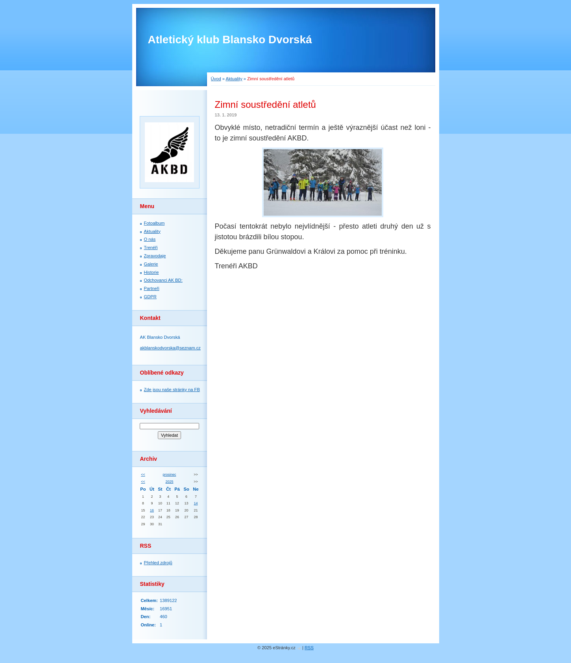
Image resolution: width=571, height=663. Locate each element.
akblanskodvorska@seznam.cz (170, 347)
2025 (170, 482)
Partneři (151, 288)
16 (152, 510)
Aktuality (233, 78)
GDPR (150, 296)
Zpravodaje (155, 255)
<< (143, 474)
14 (196, 503)
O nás (150, 239)
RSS (309, 647)
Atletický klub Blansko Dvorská (230, 39)
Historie (151, 272)
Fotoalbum (154, 223)
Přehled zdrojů (158, 562)
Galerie (151, 264)
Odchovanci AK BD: (163, 280)
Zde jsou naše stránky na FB (172, 389)
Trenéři (151, 247)
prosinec (169, 474)
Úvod (216, 78)
